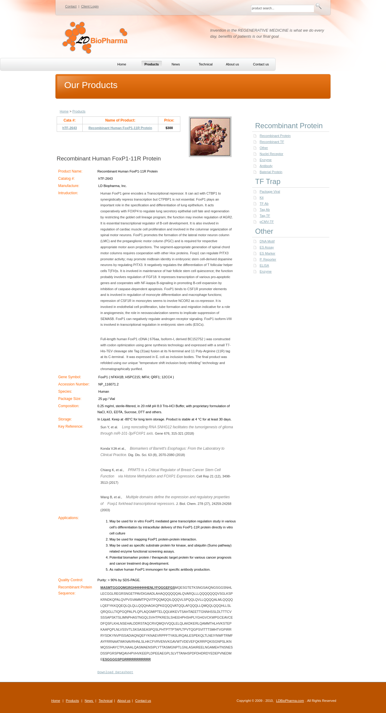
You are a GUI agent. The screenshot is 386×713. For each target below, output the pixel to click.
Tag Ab (265, 209)
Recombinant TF (272, 142)
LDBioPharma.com (290, 700)
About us (123, 700)
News (89, 700)
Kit (262, 197)
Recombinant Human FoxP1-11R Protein (120, 128)
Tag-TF (265, 215)
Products (78, 111)
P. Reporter (268, 259)
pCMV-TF (267, 221)
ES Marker (267, 253)
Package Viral (270, 191)
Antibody (266, 166)
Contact (71, 6)
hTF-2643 (69, 128)
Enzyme (266, 160)
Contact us (143, 700)
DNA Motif (267, 241)
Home (64, 111)
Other (264, 148)
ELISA (264, 265)
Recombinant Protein (275, 136)
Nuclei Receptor (271, 154)
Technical (105, 700)
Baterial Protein (271, 172)
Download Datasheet (115, 672)
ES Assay (267, 247)
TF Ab (264, 203)
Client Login (90, 6)
